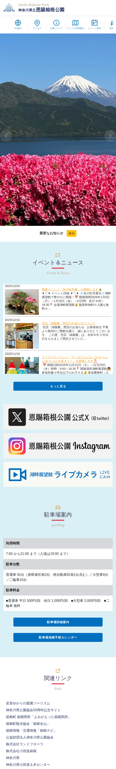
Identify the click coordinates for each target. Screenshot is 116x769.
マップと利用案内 (75, 25)
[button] (6, 136)
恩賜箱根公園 (41, 7)
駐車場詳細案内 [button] (58, 622)
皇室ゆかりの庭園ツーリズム (28, 703)
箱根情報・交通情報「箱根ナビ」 (31, 730)
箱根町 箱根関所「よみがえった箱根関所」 (38, 717)
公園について (56, 25)
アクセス (37, 25)
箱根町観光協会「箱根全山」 (28, 723)
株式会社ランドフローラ (24, 744)
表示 (72, 233)
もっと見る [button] (58, 386)
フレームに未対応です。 (58, 329)
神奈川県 (13, 758)
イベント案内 (94, 25)
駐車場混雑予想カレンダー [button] (58, 637)
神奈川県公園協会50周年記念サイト (33, 710)
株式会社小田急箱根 (21, 751)
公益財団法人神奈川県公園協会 (30, 737)
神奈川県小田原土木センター (28, 764)
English (18, 25)
